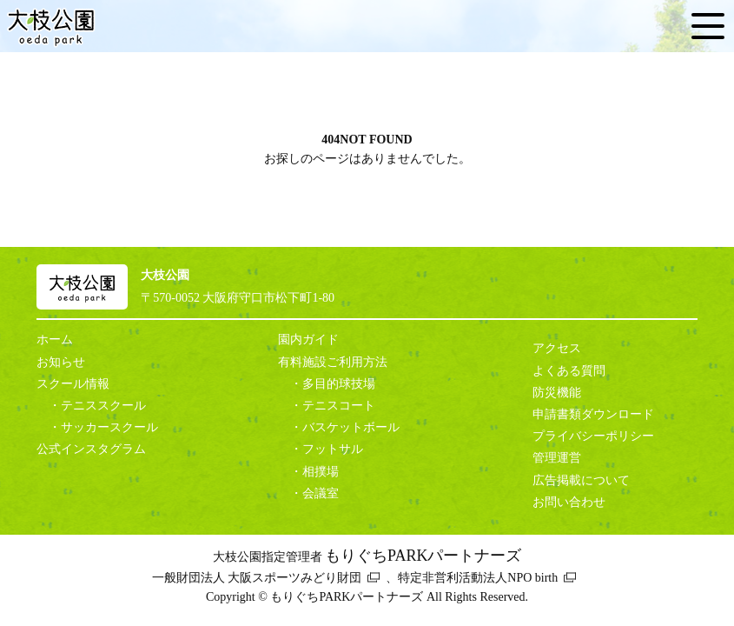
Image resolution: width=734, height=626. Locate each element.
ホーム (54, 339)
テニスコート (338, 405)
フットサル (332, 449)
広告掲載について (581, 480)
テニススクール (103, 405)
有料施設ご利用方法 (332, 362)
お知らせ (60, 362)
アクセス (556, 348)
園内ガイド (308, 339)
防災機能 (556, 392)
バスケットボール (351, 427)
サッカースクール (109, 427)
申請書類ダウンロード (593, 414)
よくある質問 (568, 370)
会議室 (320, 493)
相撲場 (320, 471)
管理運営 (556, 457)
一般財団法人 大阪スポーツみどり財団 (257, 577)
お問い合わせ (568, 502)
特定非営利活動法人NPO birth (478, 577)
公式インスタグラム (91, 449)
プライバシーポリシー (593, 436)
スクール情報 (72, 383)
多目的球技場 (338, 383)
